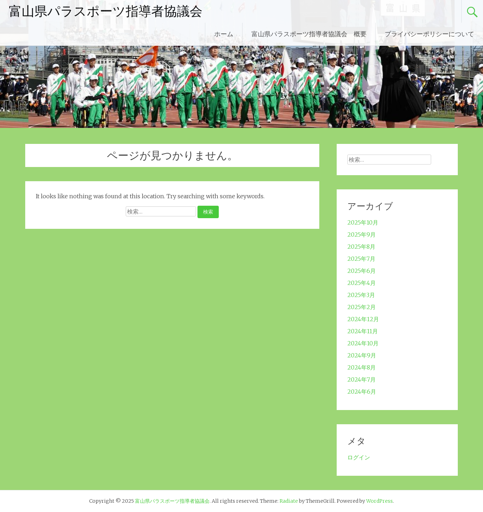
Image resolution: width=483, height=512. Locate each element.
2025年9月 (361, 234)
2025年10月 (362, 222)
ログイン (358, 457)
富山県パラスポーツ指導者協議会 (105, 11)
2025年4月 (361, 282)
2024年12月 (363, 319)
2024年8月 (361, 367)
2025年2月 (361, 307)
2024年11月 (362, 331)
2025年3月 (361, 294)
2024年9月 (361, 355)
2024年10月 (363, 343)
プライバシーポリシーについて (429, 34)
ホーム (223, 34)
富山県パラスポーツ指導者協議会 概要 (309, 34)
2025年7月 (361, 258)
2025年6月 (361, 270)
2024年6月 (361, 391)
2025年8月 (361, 246)
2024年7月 (361, 379)
